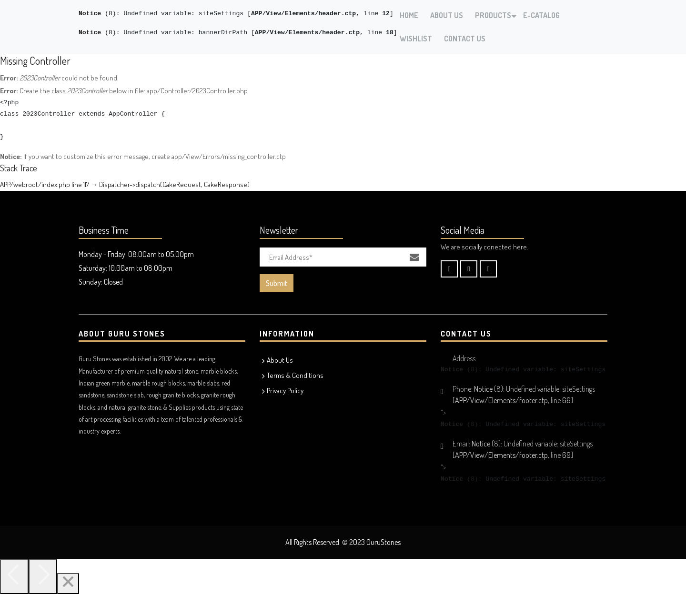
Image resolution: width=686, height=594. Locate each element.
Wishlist (416, 38)
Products (493, 15)
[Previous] (14, 576)
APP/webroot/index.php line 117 (44, 184)
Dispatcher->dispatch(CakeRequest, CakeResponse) (174, 184)
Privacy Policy (285, 390)
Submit (276, 283)
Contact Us (464, 38)
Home (409, 15)
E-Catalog (541, 15)
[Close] (68, 583)
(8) (97, 13)
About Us (446, 15)
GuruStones (383, 542)
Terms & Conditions (295, 375)
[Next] (43, 576)
